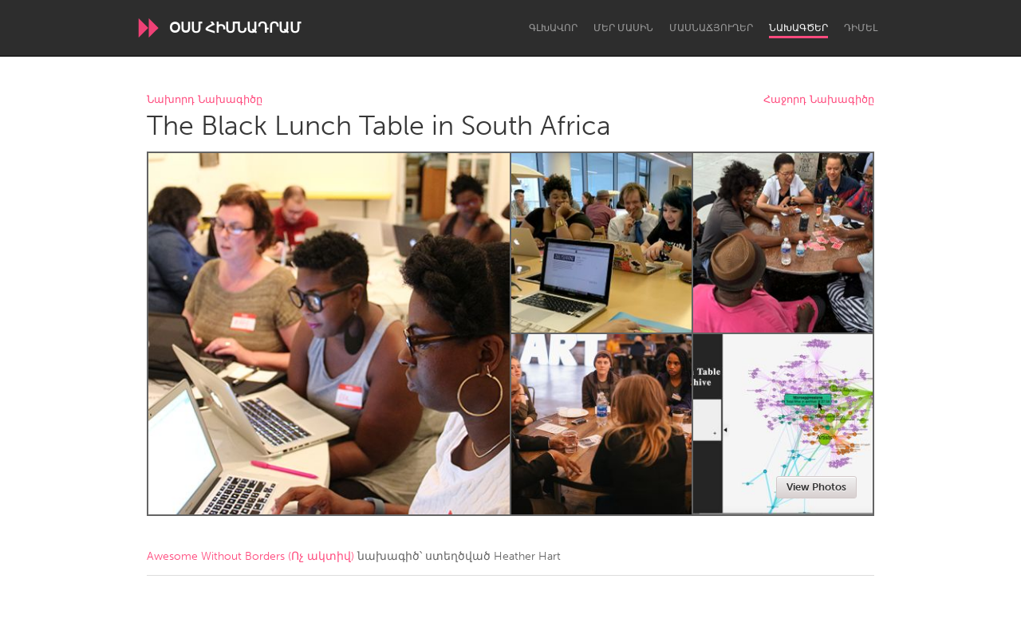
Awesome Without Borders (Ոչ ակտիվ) (250, 556)
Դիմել (860, 27)
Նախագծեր (798, 27)
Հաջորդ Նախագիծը (818, 100)
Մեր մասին (623, 27)
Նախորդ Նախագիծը (204, 100)
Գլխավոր (553, 27)
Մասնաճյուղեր (711, 27)
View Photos (816, 487)
